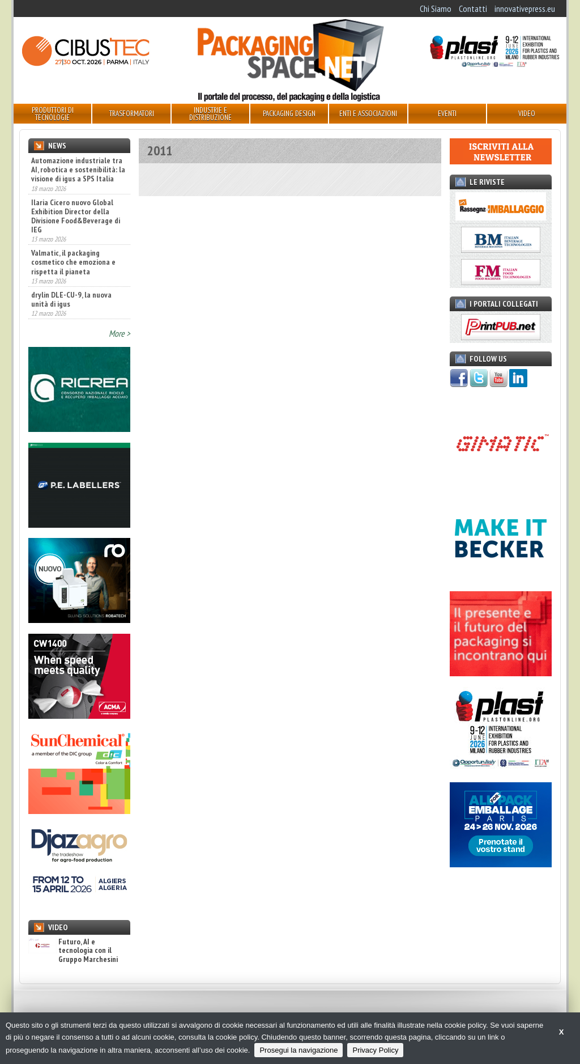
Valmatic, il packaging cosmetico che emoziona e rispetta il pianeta (73, 261)
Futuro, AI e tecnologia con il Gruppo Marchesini (73, 951)
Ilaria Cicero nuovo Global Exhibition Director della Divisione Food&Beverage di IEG (75, 216)
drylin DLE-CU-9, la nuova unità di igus (71, 299)
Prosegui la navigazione (298, 1050)
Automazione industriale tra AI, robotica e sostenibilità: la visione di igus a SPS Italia (78, 169)
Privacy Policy (375, 1050)
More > (119, 333)
